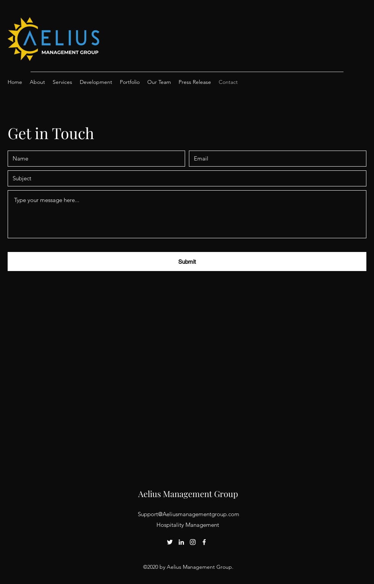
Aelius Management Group (188, 493)
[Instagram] (193, 542)
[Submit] (187, 261)
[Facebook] (204, 542)
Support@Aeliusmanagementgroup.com (188, 514)
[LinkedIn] (181, 542)
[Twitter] (170, 542)
